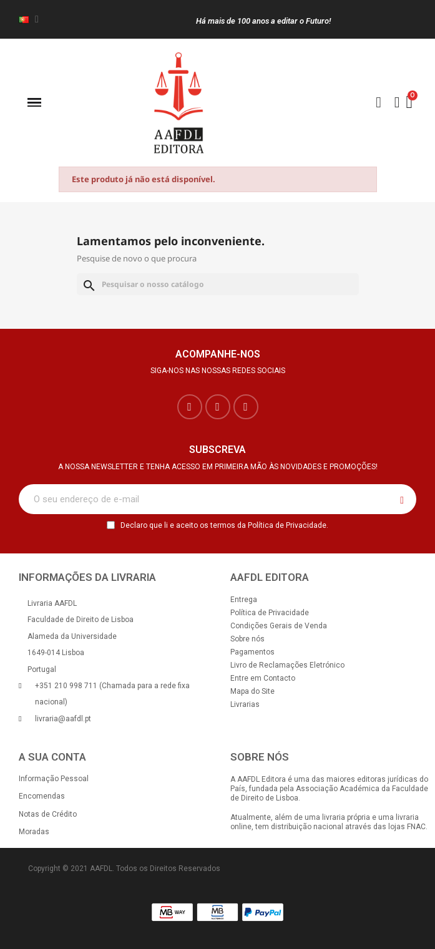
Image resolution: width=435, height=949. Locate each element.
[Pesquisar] (218, 284)
